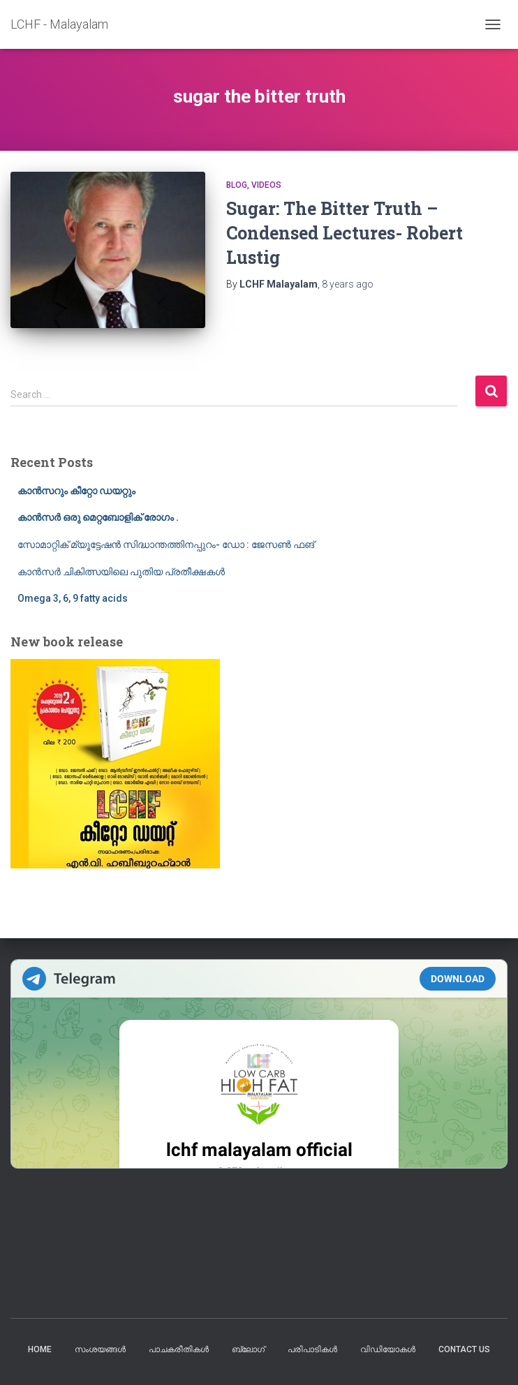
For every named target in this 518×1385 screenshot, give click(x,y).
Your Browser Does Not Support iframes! (259, 1064)
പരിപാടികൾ (312, 1349)
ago (347, 284)
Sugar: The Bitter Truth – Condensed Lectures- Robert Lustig (344, 233)
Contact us (464, 1349)
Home (40, 1349)
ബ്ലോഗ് (248, 1349)
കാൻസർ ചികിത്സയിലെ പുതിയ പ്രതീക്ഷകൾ (121, 571)
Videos (266, 185)
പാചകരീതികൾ (179, 1349)
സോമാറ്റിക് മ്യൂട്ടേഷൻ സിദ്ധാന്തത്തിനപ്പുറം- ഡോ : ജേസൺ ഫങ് (165, 544)
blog (236, 185)
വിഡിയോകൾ (387, 1349)
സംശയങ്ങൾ (100, 1349)
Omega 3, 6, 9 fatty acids (72, 598)
